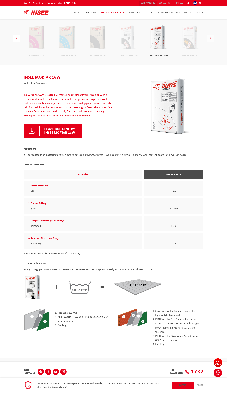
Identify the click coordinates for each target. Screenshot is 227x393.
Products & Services (112, 12)
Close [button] (199, 385)
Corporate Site (142, 3)
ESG (152, 12)
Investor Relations (169, 12)
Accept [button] (182, 385)
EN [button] (197, 3)
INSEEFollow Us (29, 371)
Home (77, 12)
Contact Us (160, 3)
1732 (193, 371)
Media (187, 12)
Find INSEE (176, 3)
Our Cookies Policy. (57, 387)
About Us (90, 12)
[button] (187, 3)
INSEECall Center (174, 371)
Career (199, 12)
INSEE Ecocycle (137, 12)
